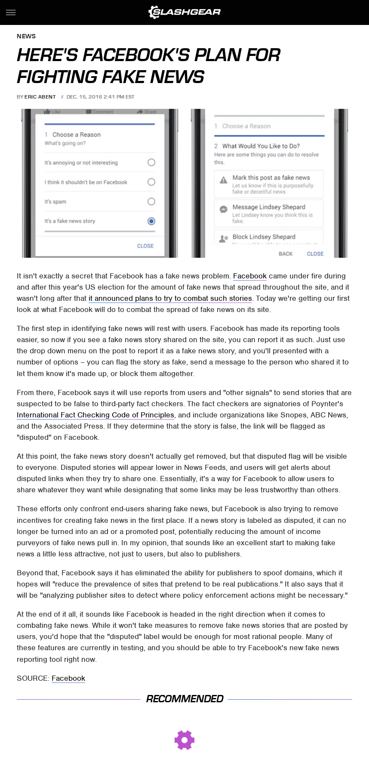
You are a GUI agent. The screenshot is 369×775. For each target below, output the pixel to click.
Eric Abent (40, 97)
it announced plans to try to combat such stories (170, 298)
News (26, 37)
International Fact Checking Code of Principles (95, 415)
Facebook (250, 276)
